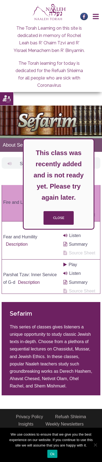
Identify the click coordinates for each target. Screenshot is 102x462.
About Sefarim (18, 145)
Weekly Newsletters (64, 424)
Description (17, 244)
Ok (52, 454)
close (58, 218)
